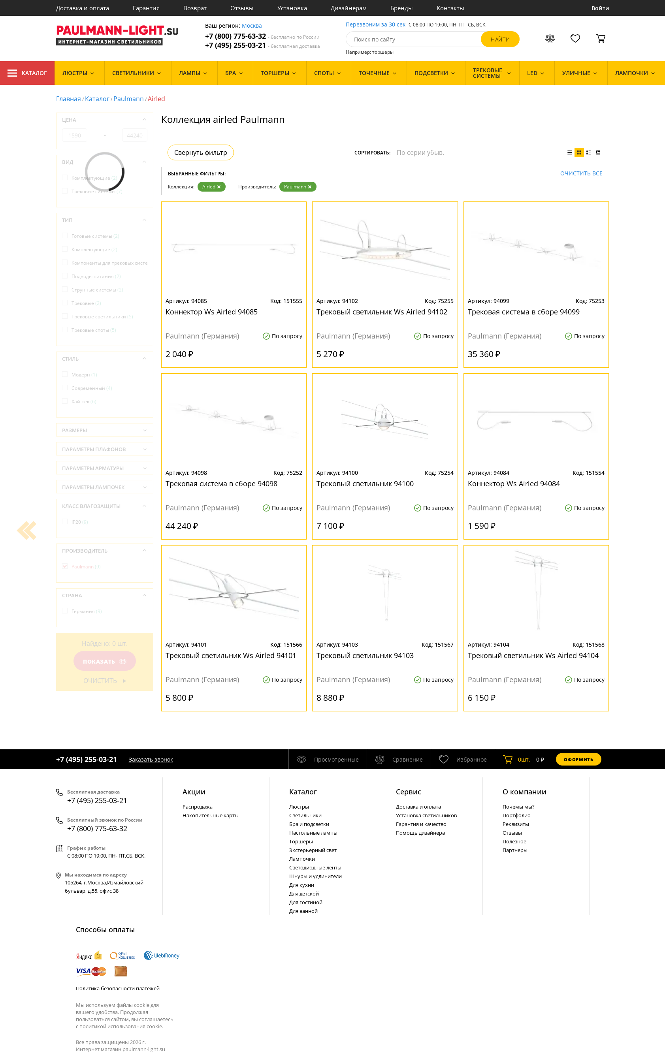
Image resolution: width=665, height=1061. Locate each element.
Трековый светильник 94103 (365, 655)
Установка (292, 8)
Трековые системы (97, 191)
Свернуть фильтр (200, 152)
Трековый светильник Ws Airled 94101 (231, 655)
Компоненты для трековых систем (115, 263)
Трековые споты (94, 330)
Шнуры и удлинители (315, 876)
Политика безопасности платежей (118, 988)
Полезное (514, 841)
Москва (252, 26)
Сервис (408, 791)
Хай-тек (84, 401)
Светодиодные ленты (315, 867)
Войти (600, 8)
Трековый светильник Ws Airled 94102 (381, 311)
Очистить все (581, 173)
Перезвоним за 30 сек (375, 24)
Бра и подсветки (309, 824)
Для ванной (303, 910)
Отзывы (242, 8)
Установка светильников (426, 815)
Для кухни (301, 884)
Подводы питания (96, 276)
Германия (87, 611)
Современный (92, 388)
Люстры (299, 806)
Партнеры (515, 850)
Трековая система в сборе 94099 (524, 311)
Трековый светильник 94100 (365, 483)
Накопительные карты (211, 815)
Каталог (27, 73)
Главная (68, 98)
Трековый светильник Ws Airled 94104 (533, 655)
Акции (194, 791)
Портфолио (517, 815)
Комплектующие (94, 178)
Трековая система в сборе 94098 (221, 483)
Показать (104, 661)
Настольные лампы (313, 832)
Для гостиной (305, 902)
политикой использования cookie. (121, 1026)
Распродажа (198, 806)
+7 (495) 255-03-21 (262, 45)
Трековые (86, 303)
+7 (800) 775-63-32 (262, 36)
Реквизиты (516, 824)
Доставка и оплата (82, 8)
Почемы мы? (519, 806)
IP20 (80, 522)
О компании (524, 791)
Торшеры (301, 841)
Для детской (304, 893)
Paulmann (128, 98)
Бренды (401, 8)
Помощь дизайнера (420, 832)
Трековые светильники (102, 316)
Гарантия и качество (421, 824)
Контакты (450, 8)
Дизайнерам (349, 8)
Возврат (195, 8)
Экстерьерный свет (313, 850)
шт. (516, 759)
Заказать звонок (151, 759)
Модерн (84, 374)
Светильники (305, 815)
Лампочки (302, 858)
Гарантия (146, 8)
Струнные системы (97, 289)
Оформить (578, 759)
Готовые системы (95, 236)
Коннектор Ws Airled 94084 (514, 483)
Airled (211, 186)
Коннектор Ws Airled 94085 (212, 311)
